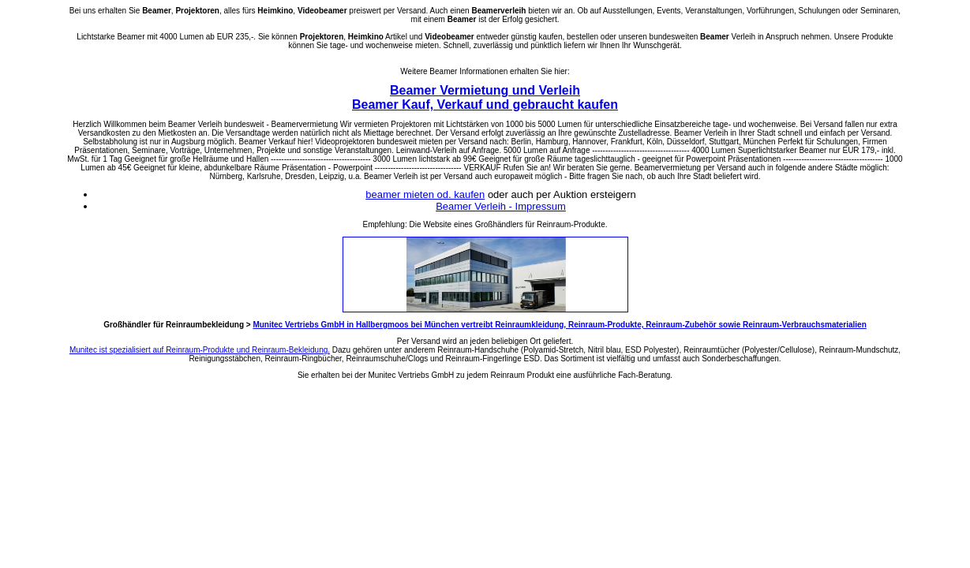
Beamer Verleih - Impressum (501, 206)
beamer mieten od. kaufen (425, 194)
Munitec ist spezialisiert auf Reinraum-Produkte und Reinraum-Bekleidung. (199, 350)
